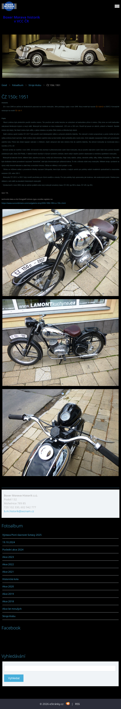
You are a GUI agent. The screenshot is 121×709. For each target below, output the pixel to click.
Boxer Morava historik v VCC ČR (21, 19)
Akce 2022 (8, 564)
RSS (77, 704)
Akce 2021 (8, 571)
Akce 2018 (8, 601)
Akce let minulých (12, 608)
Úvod (4, 85)
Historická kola (10, 579)
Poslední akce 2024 (12, 549)
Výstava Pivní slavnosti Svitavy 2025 (22, 534)
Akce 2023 (8, 556)
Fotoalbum (17, 85)
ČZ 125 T (18, 110)
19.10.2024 (8, 542)
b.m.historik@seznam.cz (19, 511)
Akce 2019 (8, 593)
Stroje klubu (35, 85)
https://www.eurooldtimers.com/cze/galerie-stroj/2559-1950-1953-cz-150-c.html (34, 203)
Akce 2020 (8, 586)
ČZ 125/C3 (100, 106)
